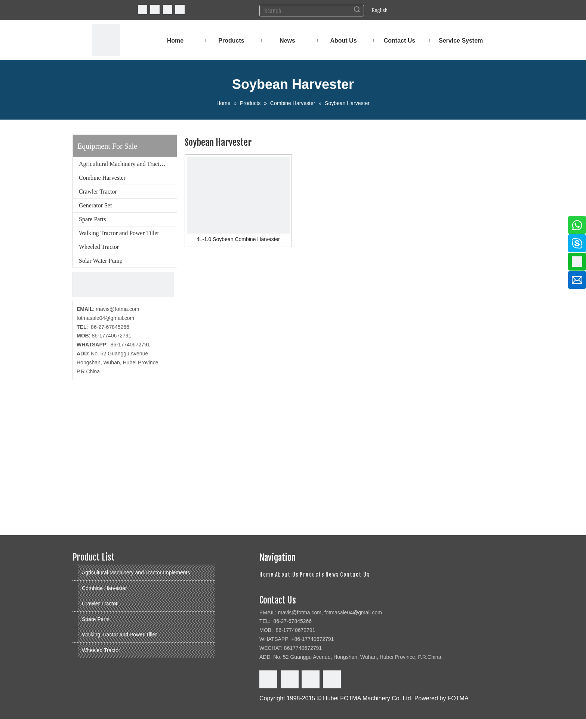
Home (266, 574)
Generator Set (95, 205)
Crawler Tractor (98, 191)
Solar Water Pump (101, 260)
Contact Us (355, 574)
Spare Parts (92, 219)
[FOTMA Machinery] (106, 40)
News (332, 574)
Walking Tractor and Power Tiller (119, 233)
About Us (287, 574)
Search (357, 9)
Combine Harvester (102, 178)
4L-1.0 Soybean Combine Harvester (238, 239)
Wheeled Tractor (99, 247)
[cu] (123, 284)
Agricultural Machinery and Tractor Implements (128, 164)
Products (312, 574)
